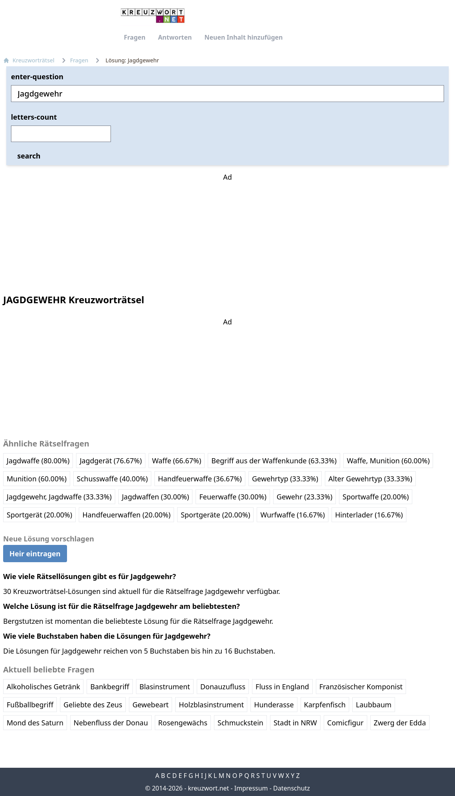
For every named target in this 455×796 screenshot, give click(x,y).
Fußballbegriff (30, 704)
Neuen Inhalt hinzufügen (243, 37)
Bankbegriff (109, 686)
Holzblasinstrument (211, 704)
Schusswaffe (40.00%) (112, 478)
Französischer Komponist (361, 686)
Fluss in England (282, 686)
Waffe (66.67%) (176, 460)
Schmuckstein (240, 722)
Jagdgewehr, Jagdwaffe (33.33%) (59, 496)
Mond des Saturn (35, 722)
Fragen (134, 37)
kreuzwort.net (208, 788)
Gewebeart (150, 704)
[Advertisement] (227, 231)
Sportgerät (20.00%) (39, 514)
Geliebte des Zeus (92, 704)
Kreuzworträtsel (28, 60)
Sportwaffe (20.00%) (376, 496)
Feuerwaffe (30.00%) (232, 496)
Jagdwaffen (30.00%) (155, 496)
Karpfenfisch (325, 704)
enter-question (37, 76)
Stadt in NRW (295, 722)
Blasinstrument (165, 686)
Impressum (251, 788)
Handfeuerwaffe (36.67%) (200, 478)
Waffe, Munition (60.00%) (388, 460)
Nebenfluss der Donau (111, 722)
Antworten (175, 37)
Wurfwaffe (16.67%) (292, 514)
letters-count (34, 117)
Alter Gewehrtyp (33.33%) (370, 478)
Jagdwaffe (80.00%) (38, 460)
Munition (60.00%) (37, 478)
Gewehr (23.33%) (304, 496)
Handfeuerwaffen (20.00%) (126, 514)
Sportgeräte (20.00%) (215, 514)
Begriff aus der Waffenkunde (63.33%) (274, 460)
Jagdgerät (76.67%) (111, 460)
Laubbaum (374, 704)
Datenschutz (291, 788)
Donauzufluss (222, 686)
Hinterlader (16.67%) (369, 514)
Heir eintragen (35, 553)
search (28, 155)
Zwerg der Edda (400, 722)
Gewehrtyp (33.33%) (285, 478)
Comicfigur (345, 722)
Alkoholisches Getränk (43, 686)
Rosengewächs (182, 722)
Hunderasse (274, 704)
